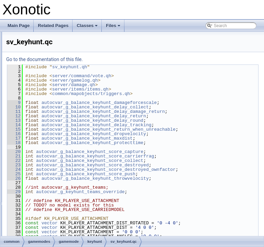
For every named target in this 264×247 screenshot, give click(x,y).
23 (100, 169)
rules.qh (41, 228)
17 (100, 143)
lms (42, 152)
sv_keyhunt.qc (58, 137)
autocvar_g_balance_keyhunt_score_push (171, 183)
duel (43, 54)
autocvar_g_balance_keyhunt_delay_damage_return (189, 111)
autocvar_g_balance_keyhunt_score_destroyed (178, 169)
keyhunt (46, 84)
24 (100, 174)
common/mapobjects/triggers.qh (177, 94)
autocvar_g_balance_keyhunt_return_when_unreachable (178, 134)
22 (100, 165)
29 (100, 201)
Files (113, 27)
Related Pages (53, 25)
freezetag (47, 62)
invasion (46, 69)
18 (100, 147)
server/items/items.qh (166, 89)
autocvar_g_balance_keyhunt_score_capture (175, 156)
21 (100, 160)
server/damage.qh (159, 85)
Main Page (19, 25)
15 (100, 129)
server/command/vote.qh (167, 76)
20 (100, 156)
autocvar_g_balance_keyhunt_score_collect (175, 165)
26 (100, 187)
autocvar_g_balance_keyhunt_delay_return (180, 116)
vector (136, 232)
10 (100, 107)
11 (100, 111)
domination (49, 47)
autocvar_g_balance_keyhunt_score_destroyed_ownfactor (181, 178)
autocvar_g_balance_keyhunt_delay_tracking (183, 125)
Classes (88, 27)
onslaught (48, 167)
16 (100, 138)
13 (100, 120)
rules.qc (41, 220)
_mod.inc (53, 92)
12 (100, 116)
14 (100, 125)
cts (41, 32)
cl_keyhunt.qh (57, 115)
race (43, 175)
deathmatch (50, 39)
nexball (45, 160)
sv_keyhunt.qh (58, 145)
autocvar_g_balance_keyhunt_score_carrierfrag (181, 160)
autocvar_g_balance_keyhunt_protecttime (178, 147)
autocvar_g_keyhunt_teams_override (166, 201)
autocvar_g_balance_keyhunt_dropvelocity (180, 138)
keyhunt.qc (55, 122)
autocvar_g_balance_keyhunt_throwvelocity (181, 187)
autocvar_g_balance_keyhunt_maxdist (173, 143)
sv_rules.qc (44, 235)
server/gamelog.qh (161, 80)
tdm (42, 182)
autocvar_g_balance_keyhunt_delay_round (178, 120)
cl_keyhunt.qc (57, 107)
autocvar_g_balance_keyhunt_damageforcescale (185, 102)
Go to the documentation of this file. (130, 59)
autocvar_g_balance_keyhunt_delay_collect (181, 107)
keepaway (48, 77)
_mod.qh (53, 99)
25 (100, 183)
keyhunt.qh (55, 130)
